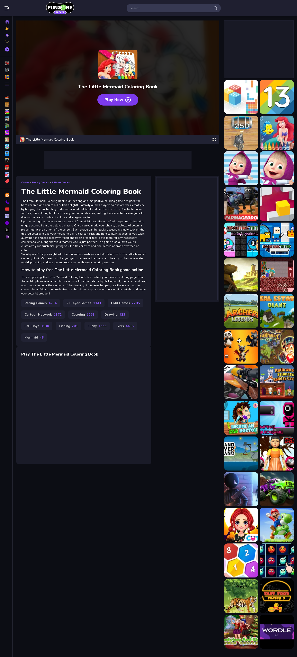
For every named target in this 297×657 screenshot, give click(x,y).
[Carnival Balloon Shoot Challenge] (241, 382)
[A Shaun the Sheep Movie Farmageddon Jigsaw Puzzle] (241, 204)
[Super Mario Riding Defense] (277, 525)
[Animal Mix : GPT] (241, 347)
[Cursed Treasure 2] (277, 347)
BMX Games (125, 303)
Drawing (115, 314)
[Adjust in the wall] (277, 204)
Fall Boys (37, 326)
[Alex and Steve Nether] (277, 275)
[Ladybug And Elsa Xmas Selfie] (241, 632)
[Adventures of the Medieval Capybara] (241, 275)
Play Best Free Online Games (59, 8)
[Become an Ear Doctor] (241, 418)
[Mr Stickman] (241, 489)
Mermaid (34, 337)
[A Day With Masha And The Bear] (241, 168)
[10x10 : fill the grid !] (241, 97)
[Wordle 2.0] (277, 632)
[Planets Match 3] (277, 560)
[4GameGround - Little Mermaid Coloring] (277, 133)
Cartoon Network (43, 314)
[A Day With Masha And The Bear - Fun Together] (277, 168)
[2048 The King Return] (241, 133)
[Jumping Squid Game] (277, 418)
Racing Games (40, 182)
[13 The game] (277, 97)
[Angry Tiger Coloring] (241, 596)
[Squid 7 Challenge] (277, 453)
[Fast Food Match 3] (277, 596)
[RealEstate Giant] (277, 311)
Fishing (68, 326)
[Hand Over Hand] (241, 453)
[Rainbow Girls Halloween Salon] (241, 525)
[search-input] (170, 8)
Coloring (83, 314)
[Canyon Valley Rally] (277, 489)
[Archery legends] (241, 311)
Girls (125, 326)
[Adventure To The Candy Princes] (241, 240)
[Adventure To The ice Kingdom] (277, 240)
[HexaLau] (241, 560)
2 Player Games (61, 182)
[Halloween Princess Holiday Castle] (277, 382)
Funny (97, 326)
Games (25, 182)
